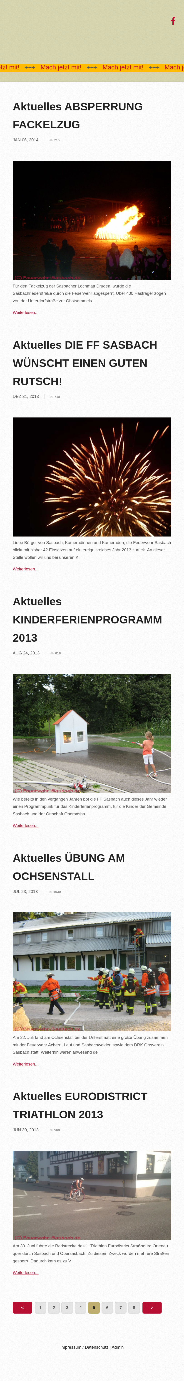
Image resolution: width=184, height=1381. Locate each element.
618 (58, 653)
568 (57, 1130)
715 (57, 140)
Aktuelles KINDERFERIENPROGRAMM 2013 (87, 619)
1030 (57, 892)
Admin (118, 1347)
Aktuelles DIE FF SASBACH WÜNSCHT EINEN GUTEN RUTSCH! (85, 363)
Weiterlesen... (26, 312)
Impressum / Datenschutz (84, 1347)
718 (57, 397)
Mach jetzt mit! (60, 67)
